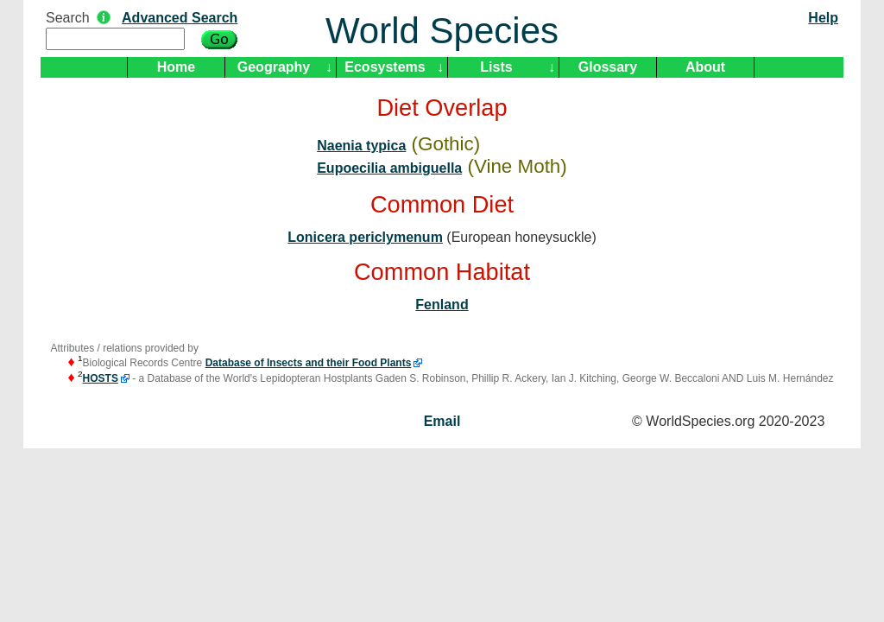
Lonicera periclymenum (365, 237)
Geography (273, 67)
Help (823, 17)
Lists (496, 67)
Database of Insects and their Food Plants (308, 363)
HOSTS (100, 378)
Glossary (607, 67)
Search (68, 17)
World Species (442, 30)
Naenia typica (361, 145)
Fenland (441, 304)
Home (176, 67)
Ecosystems (384, 67)
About (705, 67)
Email (442, 421)
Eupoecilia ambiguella (389, 168)
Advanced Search (179, 17)
